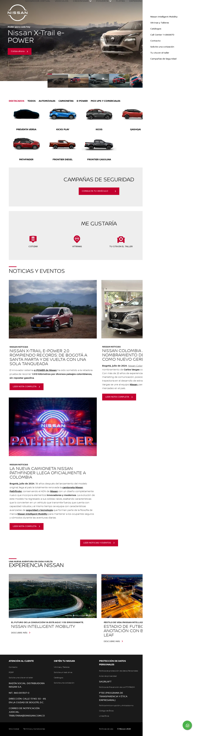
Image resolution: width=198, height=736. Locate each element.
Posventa (103, 4)
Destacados (16, 101)
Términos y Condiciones (34, 729)
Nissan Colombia (137, 366)
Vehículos (62, 3)
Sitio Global (14, 729)
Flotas (121, 3)
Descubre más (19, 633)
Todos (31, 101)
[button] (192, 4)
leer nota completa (24, 386)
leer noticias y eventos (97, 543)
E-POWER (82, 101)
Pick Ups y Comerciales (105, 101)
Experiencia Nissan (137, 4)
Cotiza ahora (17, 51)
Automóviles (47, 101)
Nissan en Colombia (167, 4)
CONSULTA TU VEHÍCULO (95, 191)
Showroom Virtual (34, 4)
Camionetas (66, 101)
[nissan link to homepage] (17, 12)
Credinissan (81, 4)
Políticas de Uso (106, 729)
